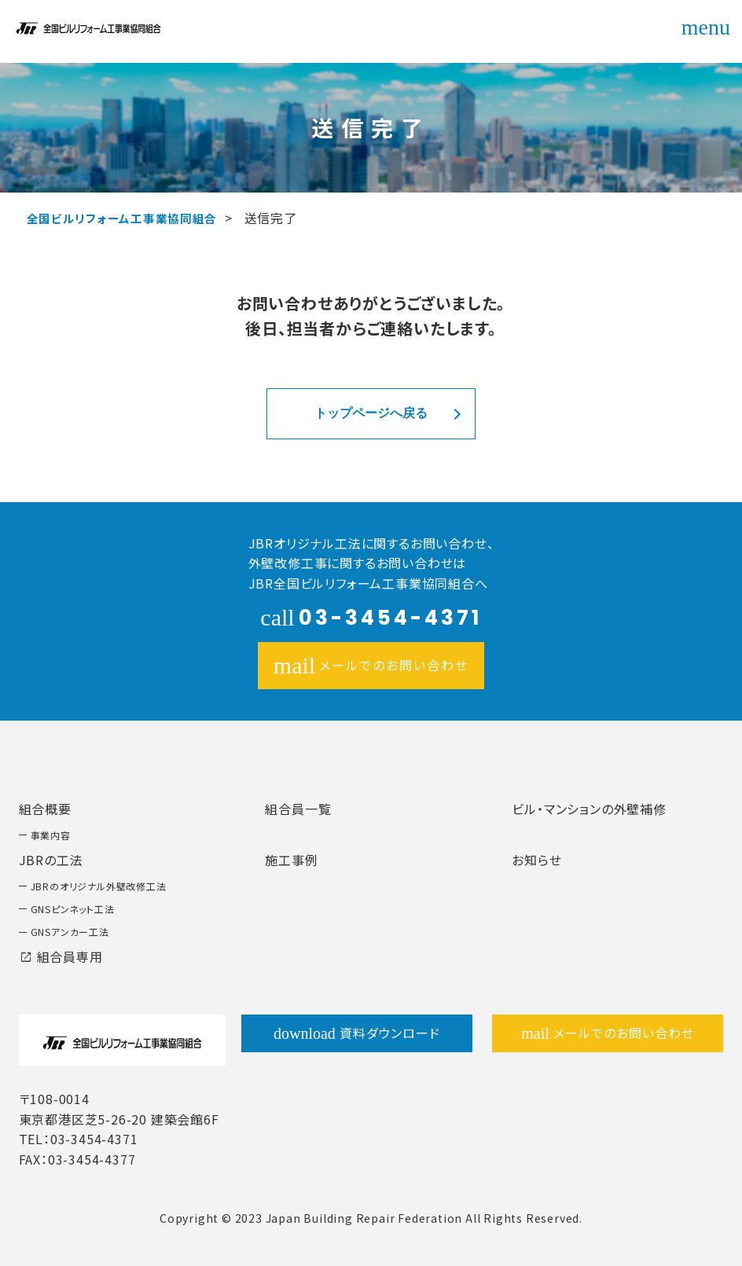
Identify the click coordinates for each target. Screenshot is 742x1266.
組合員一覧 (298, 808)
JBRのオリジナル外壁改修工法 (99, 886)
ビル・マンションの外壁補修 (589, 808)
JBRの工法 (51, 859)
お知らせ (536, 859)
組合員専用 (61, 956)
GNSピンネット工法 (73, 909)
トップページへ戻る (371, 413)
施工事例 (291, 859)
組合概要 (45, 808)
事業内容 (51, 835)
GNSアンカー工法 (70, 931)
